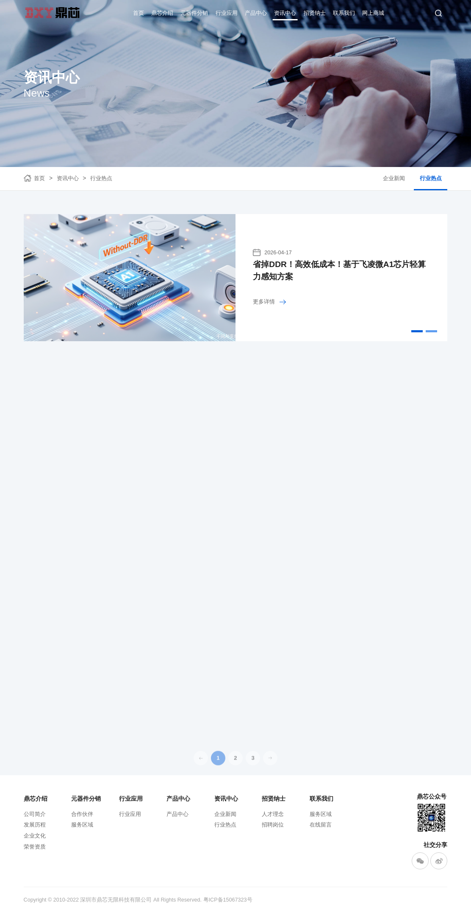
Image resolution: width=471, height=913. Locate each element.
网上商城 (373, 13)
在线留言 (321, 825)
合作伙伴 (82, 814)
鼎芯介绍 (162, 13)
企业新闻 (394, 178)
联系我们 (344, 13)
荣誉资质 (35, 847)
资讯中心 (285, 13)
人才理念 (273, 814)
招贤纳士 (315, 13)
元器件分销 (194, 13)
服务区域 (82, 825)
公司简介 (35, 814)
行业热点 (101, 178)
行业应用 (227, 13)
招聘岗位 (273, 825)
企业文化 (35, 836)
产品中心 (256, 13)
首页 (138, 13)
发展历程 (35, 825)
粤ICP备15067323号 (227, 900)
